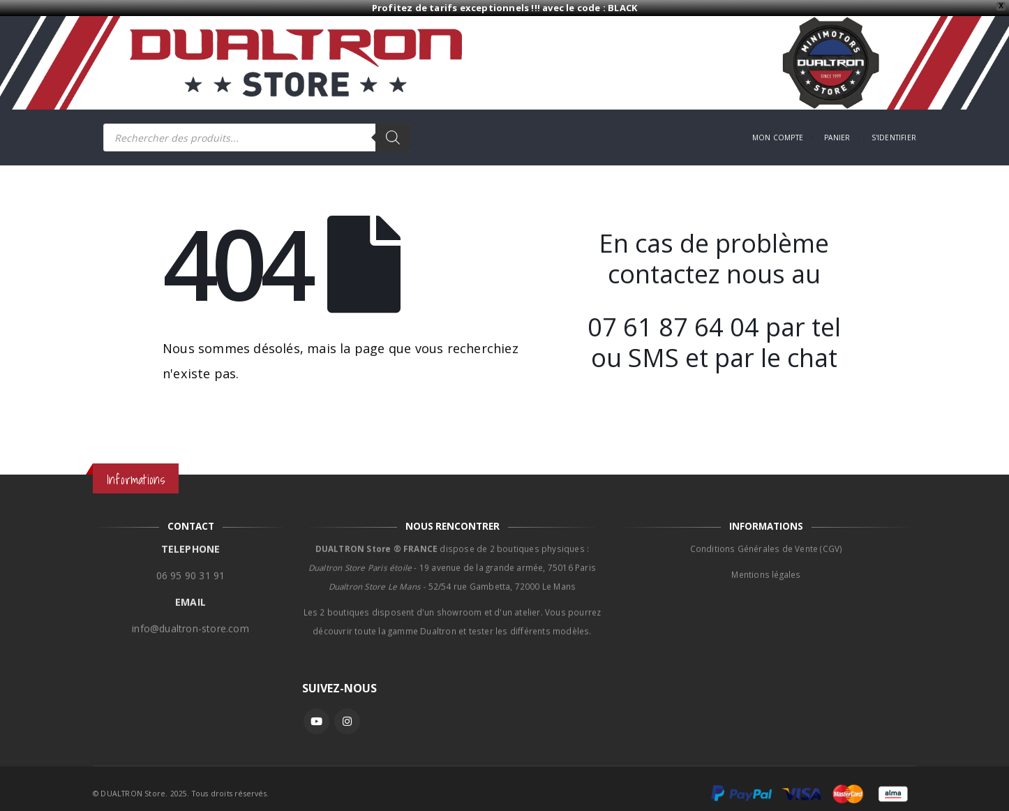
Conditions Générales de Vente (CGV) (766, 541)
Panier (837, 137)
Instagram (347, 721)
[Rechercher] (392, 137)
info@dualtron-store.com (190, 621)
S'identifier (894, 137)
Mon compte (777, 137)
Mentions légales (765, 567)
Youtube (316, 721)
